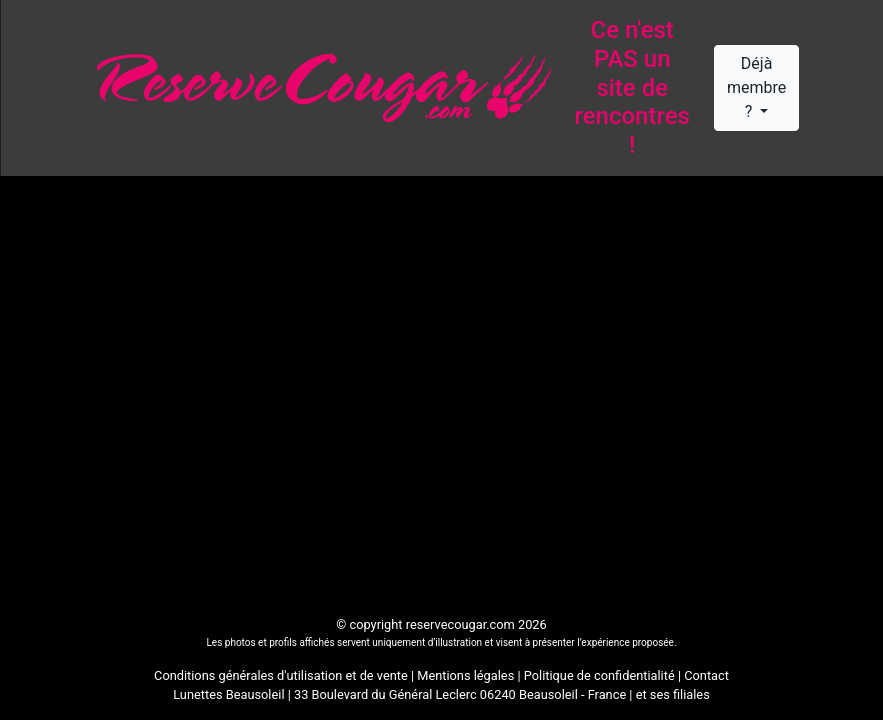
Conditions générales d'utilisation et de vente (281, 675)
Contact (706, 675)
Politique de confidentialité (599, 675)
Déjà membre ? (756, 87)
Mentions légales (465, 675)
